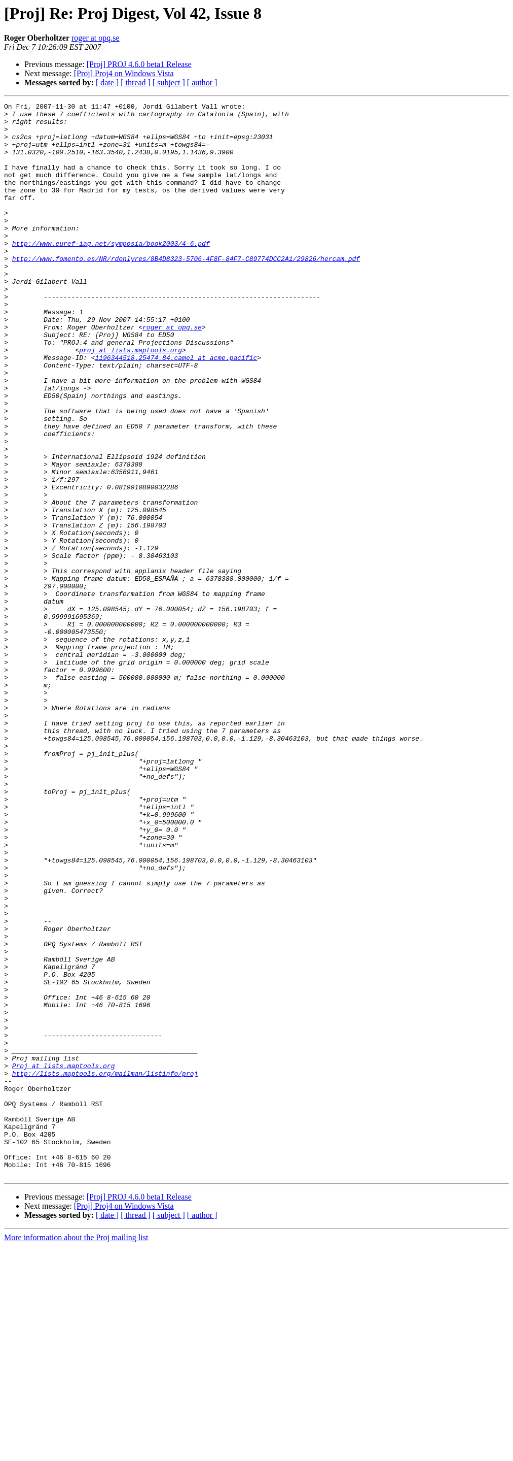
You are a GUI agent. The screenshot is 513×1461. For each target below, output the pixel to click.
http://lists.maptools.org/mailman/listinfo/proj (105, 1268)
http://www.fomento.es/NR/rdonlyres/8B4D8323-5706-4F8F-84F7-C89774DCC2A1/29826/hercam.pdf (186, 290)
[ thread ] (136, 82)
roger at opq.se (95, 38)
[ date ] (107, 82)
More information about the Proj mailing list (76, 1452)
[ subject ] (169, 82)
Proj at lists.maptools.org (63, 1259)
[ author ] (202, 82)
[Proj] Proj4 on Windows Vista (124, 73)
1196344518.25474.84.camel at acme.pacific (176, 409)
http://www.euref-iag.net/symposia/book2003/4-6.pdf (111, 272)
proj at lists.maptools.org (130, 400)
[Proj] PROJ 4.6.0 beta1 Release (139, 64)
